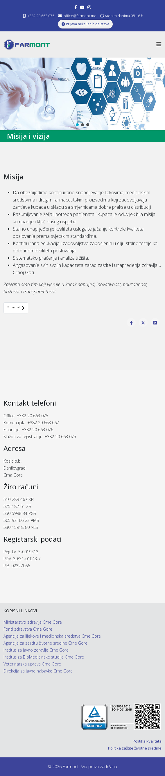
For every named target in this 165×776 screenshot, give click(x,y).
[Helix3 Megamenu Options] (159, 44)
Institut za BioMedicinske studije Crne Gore (43, 657)
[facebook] (75, 7)
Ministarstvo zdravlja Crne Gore (32, 622)
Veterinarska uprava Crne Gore (32, 664)
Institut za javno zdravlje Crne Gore (36, 650)
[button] (77, 124)
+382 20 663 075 (40, 15)
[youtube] (82, 7)
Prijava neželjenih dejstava (85, 24)
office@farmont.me (80, 15)
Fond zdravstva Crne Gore (27, 629)
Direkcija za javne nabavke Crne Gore (38, 671)
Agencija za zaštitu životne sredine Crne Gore (45, 643)
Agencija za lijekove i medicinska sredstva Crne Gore (52, 636)
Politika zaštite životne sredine (135, 748)
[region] (82, 94)
